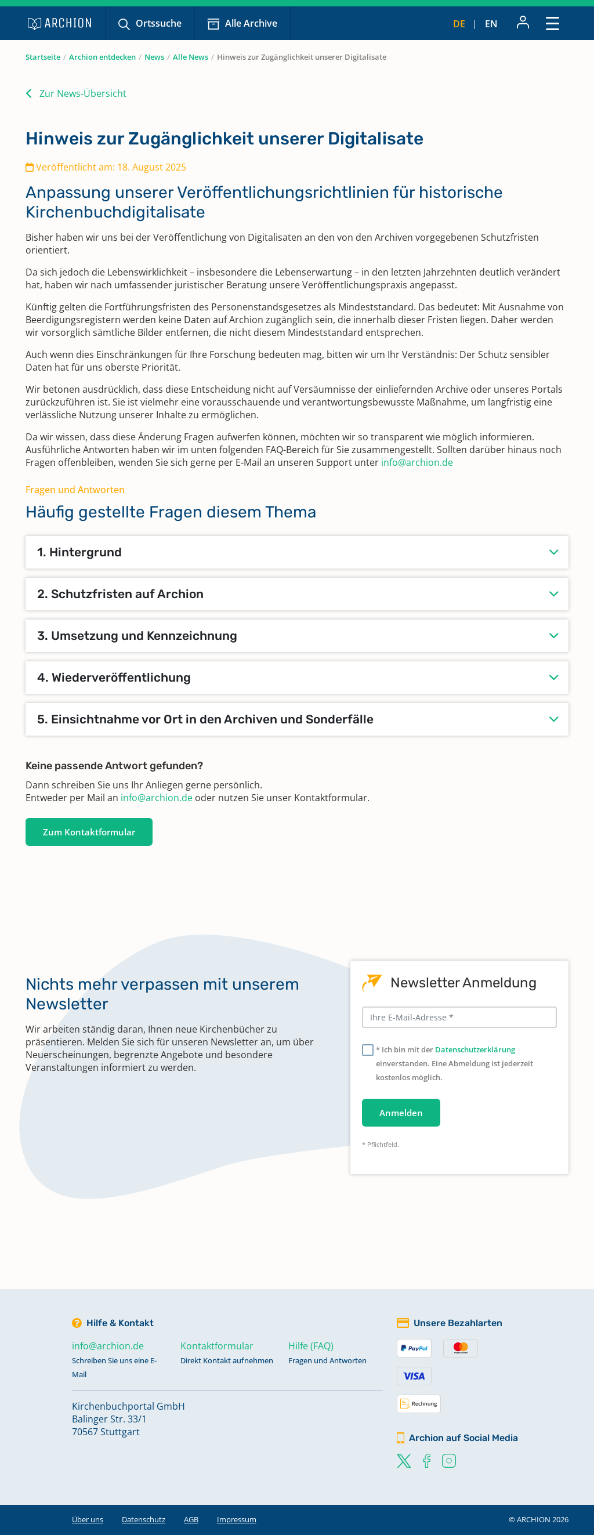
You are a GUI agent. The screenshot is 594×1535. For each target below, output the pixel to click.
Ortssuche (159, 23)
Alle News (190, 57)
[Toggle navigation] (552, 23)
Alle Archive (251, 23)
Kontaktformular (216, 1345)
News (154, 57)
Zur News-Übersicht (82, 93)
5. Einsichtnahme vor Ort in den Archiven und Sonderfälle (205, 719)
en (491, 23)
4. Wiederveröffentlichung (114, 677)
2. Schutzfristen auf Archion (120, 594)
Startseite (43, 57)
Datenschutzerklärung (475, 1049)
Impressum (236, 1519)
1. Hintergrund (79, 552)
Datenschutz (143, 1519)
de (459, 23)
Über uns (87, 1519)
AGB (191, 1519)
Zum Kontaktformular (89, 832)
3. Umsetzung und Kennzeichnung (137, 635)
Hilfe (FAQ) (311, 1345)
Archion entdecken (102, 57)
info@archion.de (417, 462)
